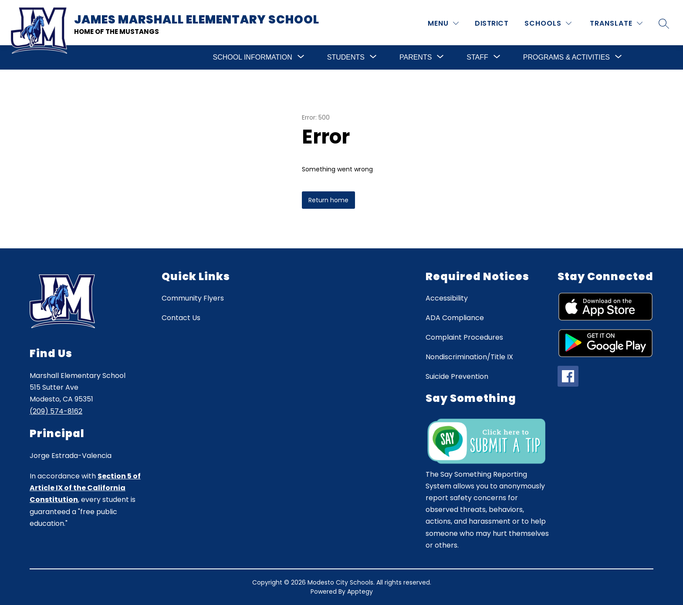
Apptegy (360, 591)
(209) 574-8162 (56, 411)
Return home (328, 200)
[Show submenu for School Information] (252, 57)
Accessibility (447, 298)
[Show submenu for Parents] (415, 57)
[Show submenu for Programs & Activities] (566, 57)
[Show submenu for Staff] (477, 57)
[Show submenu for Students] (346, 57)
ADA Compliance (455, 318)
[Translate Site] (616, 23)
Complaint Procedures (464, 337)
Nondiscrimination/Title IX (469, 357)
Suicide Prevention (457, 376)
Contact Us (181, 318)
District (491, 23)
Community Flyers (193, 298)
